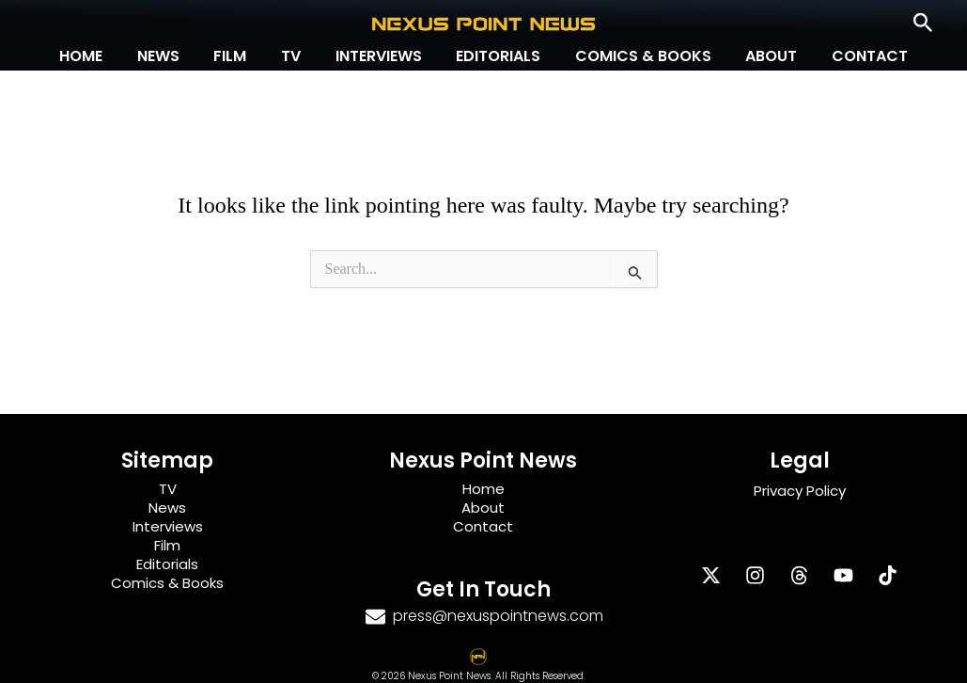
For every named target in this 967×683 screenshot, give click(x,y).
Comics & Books (635, 56)
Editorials (494, 56)
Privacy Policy (800, 490)
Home (98, 56)
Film (239, 56)
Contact (853, 56)
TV (295, 56)
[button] (923, 23)
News (171, 56)
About (759, 56)
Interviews (378, 56)
